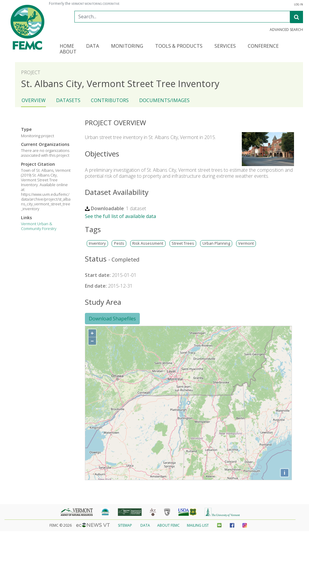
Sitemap (125, 525)
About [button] (68, 52)
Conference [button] (263, 46)
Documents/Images (164, 100)
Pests (119, 243)
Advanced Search (286, 30)
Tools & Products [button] (178, 46)
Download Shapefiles (112, 318)
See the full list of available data (120, 216)
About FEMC (168, 525)
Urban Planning (216, 243)
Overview (34, 100)
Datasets (68, 100)
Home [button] (67, 46)
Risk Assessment (147, 243)
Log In (298, 4)
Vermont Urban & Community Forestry (38, 226)
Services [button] (225, 46)
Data (145, 525)
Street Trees (183, 243)
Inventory (97, 243)
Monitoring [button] (127, 46)
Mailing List (198, 525)
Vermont (246, 243)
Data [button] (92, 46)
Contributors (110, 100)
